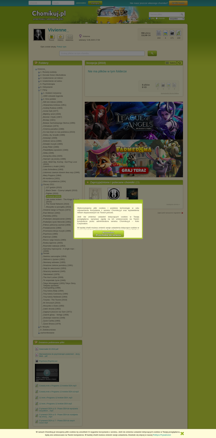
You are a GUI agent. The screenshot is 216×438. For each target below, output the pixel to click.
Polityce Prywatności (162, 435)
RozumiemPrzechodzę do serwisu (108, 233)
